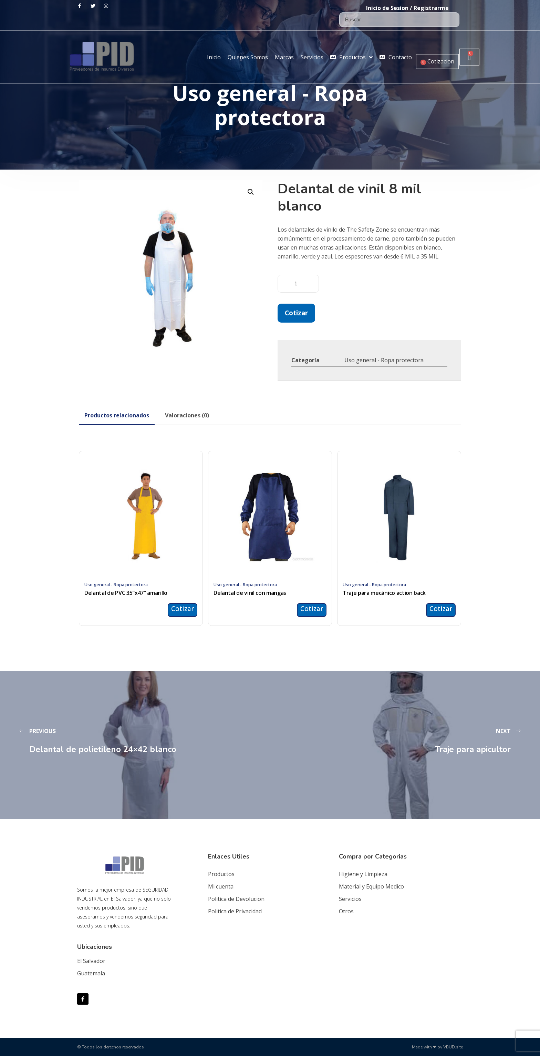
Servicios (350, 899)
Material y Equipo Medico (371, 886)
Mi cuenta (220, 886)
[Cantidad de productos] (298, 284)
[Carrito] (469, 57)
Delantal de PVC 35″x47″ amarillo (125, 593)
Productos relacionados (116, 415)
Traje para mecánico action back (384, 593)
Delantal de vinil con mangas (250, 593)
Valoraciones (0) (187, 415)
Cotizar (296, 312)
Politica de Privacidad (235, 911)
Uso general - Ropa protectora (384, 360)
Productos (221, 874)
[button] (251, 192)
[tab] (117, 415)
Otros (346, 911)
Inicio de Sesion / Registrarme (407, 8)
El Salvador (91, 961)
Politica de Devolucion (236, 899)
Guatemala (91, 973)
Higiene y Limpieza (363, 874)
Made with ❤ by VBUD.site (437, 1047)
